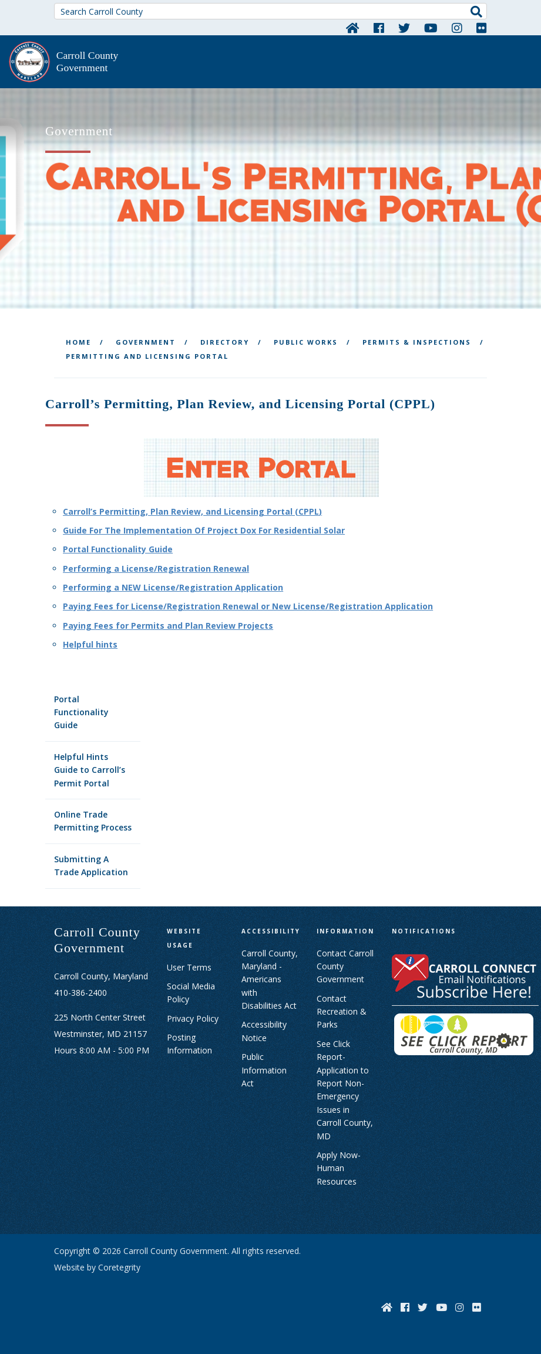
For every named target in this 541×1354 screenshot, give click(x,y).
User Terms (189, 967)
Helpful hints (90, 644)
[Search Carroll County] (270, 11)
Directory (224, 342)
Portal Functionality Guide (81, 712)
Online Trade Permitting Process (93, 821)
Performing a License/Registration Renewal (156, 568)
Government (146, 342)
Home (78, 342)
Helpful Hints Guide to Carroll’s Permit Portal (89, 770)
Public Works (306, 342)
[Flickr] (481, 27)
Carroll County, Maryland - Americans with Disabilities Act (269, 980)
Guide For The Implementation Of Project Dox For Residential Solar (204, 530)
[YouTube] (431, 27)
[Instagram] (457, 27)
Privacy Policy (193, 1018)
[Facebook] (379, 27)
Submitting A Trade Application (91, 865)
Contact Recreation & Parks (342, 1011)
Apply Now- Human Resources (339, 1168)
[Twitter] (404, 27)
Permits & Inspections (416, 342)
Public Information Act (264, 1070)
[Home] (352, 27)
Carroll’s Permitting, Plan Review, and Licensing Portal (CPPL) (192, 511)
